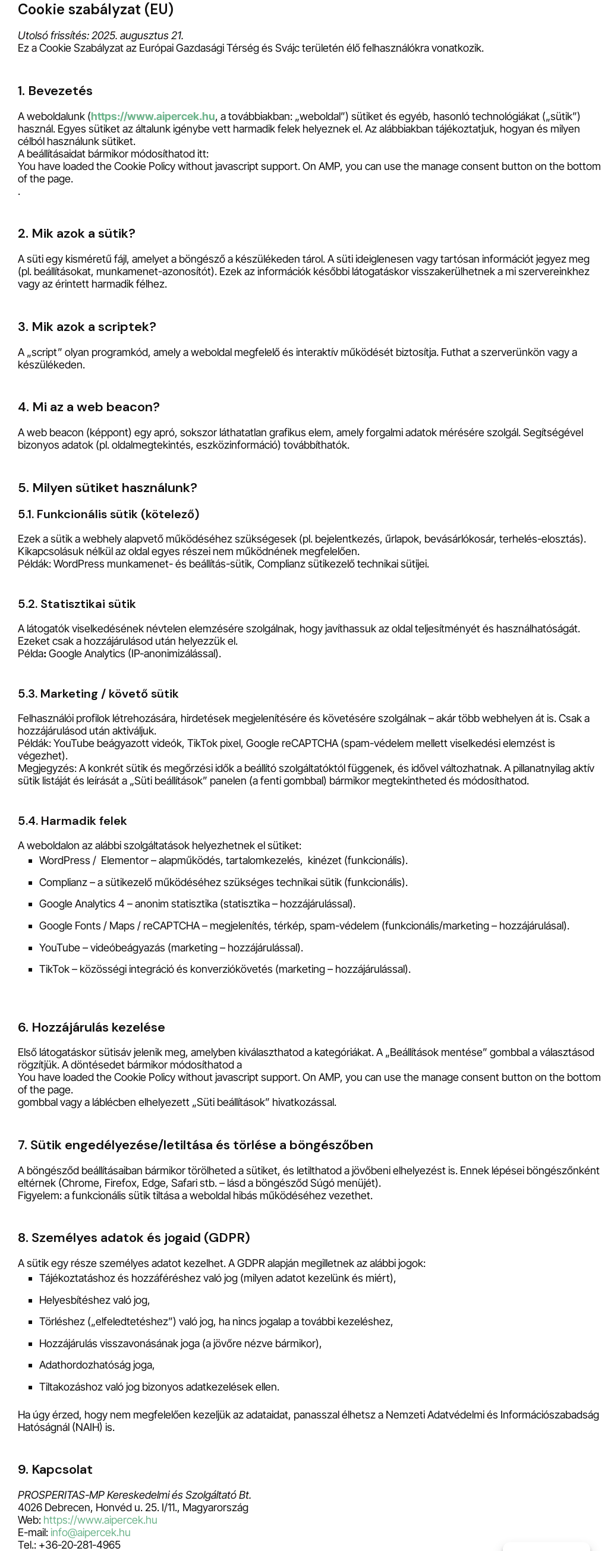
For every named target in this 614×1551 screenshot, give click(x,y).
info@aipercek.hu (91, 1532)
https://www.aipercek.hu (153, 116)
